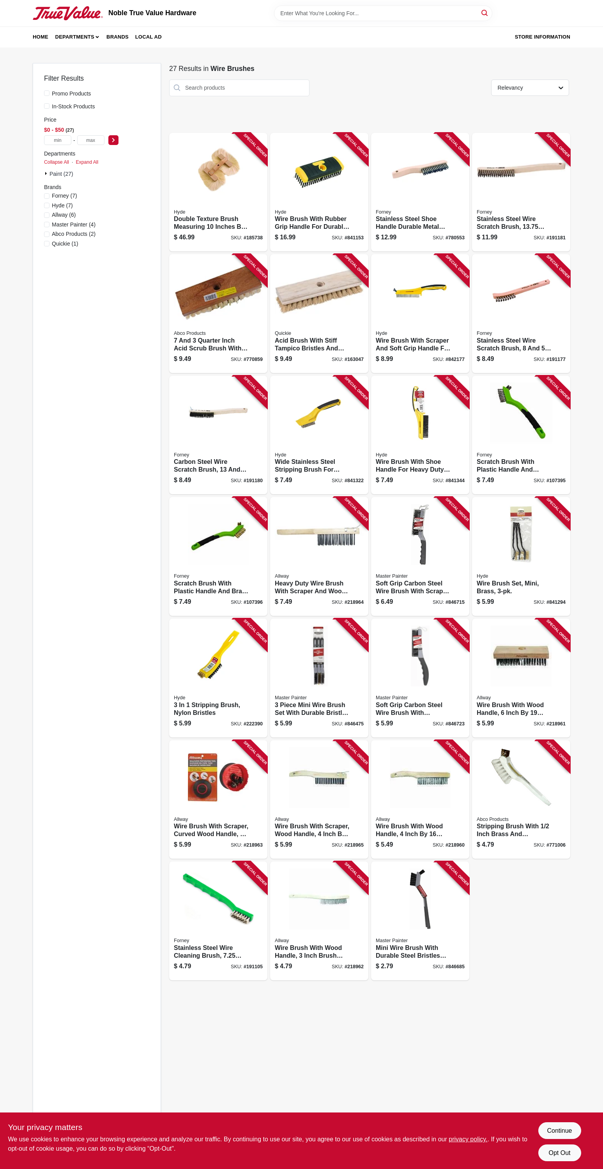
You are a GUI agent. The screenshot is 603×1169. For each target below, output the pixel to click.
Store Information (542, 37)
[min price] (57, 140)
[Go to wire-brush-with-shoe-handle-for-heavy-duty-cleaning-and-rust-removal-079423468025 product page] (420, 435)
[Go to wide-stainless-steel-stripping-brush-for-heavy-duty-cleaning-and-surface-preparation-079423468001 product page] (319, 435)
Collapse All (56, 162)
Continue (559, 1130)
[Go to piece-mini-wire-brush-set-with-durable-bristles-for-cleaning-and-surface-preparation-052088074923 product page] (319, 678)
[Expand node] (46, 173)
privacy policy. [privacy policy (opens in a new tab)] (468, 1139)
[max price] (90, 140)
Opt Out (559, 1153)
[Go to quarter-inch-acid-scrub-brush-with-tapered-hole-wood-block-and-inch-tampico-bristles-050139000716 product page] (218, 313)
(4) (73, 224)
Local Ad (148, 37)
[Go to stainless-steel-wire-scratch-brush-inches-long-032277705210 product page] (521, 192)
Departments (74, 37)
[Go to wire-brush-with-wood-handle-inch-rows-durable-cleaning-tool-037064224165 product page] (420, 799)
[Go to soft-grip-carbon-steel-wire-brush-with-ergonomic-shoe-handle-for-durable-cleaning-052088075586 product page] (420, 678)
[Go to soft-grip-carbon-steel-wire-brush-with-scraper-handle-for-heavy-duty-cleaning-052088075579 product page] (420, 556)
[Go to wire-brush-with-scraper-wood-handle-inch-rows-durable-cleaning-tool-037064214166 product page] (319, 799)
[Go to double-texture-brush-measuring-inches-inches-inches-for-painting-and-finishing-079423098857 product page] (218, 192)
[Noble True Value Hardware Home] (68, 13)
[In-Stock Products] (47, 106)
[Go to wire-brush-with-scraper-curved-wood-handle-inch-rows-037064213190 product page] (218, 799)
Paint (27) (61, 174)
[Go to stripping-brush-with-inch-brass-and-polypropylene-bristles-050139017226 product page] (521, 799)
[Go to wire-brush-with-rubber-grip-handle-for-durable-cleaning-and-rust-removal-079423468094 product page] (319, 192)
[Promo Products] (47, 93)
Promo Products (71, 94)
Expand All (87, 162)
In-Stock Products (73, 106)
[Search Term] (383, 13)
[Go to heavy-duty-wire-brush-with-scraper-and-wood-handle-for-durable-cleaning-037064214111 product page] (319, 556)
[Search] (485, 12)
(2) (73, 234)
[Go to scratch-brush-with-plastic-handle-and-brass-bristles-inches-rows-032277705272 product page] (218, 556)
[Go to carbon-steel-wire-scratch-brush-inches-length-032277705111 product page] (218, 435)
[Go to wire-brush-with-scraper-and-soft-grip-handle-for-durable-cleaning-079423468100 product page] (420, 313)
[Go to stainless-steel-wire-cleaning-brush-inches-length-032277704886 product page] (218, 920)
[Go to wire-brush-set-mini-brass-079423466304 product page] (521, 556)
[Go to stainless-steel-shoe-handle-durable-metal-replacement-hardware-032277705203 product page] (420, 192)
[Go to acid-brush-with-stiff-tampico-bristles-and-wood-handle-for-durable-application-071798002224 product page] (319, 313)
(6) (64, 215)
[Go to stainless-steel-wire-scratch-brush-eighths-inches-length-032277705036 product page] (521, 313)
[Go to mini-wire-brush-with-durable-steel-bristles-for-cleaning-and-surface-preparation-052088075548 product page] (420, 920)
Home (40, 37)
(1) (65, 244)
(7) (64, 196)
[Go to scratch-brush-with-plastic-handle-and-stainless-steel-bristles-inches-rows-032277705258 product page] (521, 435)
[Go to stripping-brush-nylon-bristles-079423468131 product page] (218, 678)
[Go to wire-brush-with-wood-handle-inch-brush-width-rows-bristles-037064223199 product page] (319, 920)
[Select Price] (113, 140)
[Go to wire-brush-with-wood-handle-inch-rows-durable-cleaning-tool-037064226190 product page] (521, 678)
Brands (117, 37)
